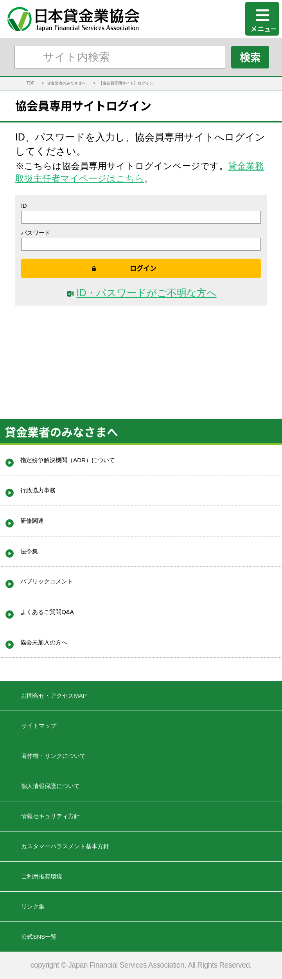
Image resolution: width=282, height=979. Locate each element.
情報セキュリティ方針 (50, 816)
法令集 (29, 551)
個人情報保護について (50, 786)
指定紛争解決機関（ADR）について (67, 460)
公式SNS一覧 (39, 936)
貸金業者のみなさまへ (66, 83)
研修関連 (32, 520)
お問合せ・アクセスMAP (54, 695)
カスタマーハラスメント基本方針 (65, 846)
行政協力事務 (38, 490)
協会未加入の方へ (43, 642)
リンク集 (33, 906)
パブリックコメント (46, 581)
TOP (30, 83)
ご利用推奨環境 (41, 876)
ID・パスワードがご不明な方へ (146, 292)
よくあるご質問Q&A (47, 611)
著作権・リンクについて (53, 755)
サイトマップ (38, 725)
